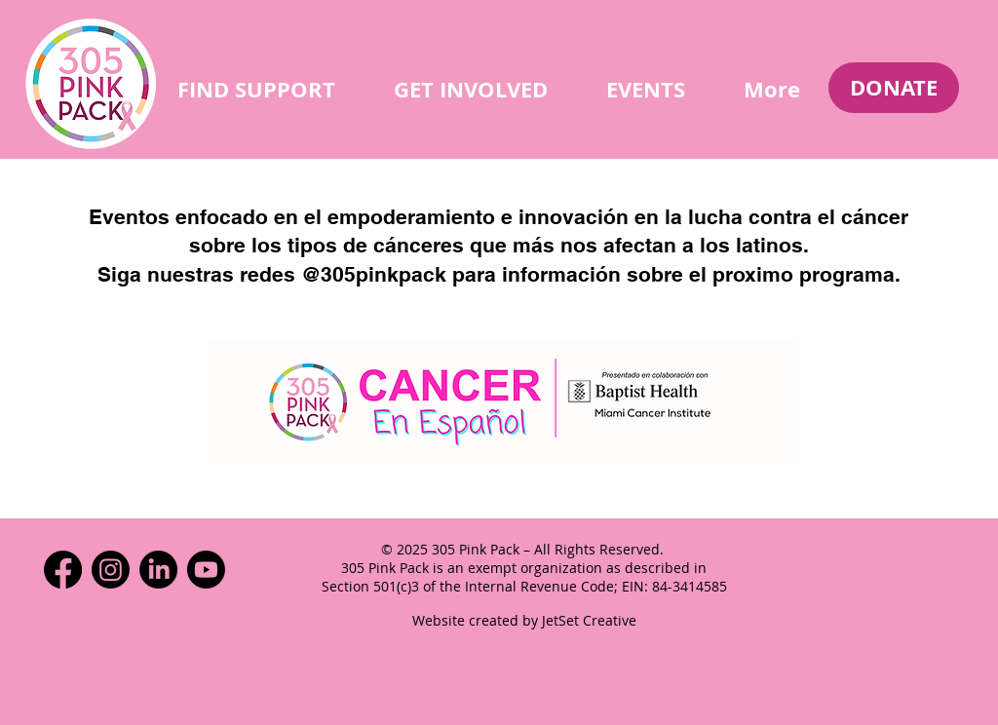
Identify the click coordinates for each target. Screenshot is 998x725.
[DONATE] (893, 87)
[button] (256, 89)
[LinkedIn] (158, 570)
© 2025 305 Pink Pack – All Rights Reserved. (524, 549)
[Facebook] (63, 570)
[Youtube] (206, 570)
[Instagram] (111, 570)
